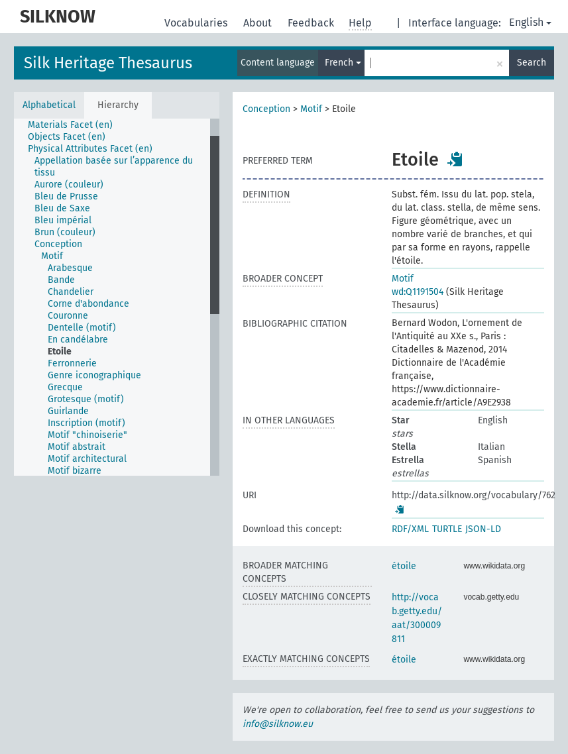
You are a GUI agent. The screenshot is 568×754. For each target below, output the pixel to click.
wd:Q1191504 (417, 291)
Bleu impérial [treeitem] (62, 220)
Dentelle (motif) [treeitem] (82, 327)
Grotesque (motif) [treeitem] (86, 399)
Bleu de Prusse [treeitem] (66, 196)
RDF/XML (410, 529)
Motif (311, 109)
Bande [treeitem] (61, 280)
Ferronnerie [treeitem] (72, 363)
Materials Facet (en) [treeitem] (70, 125)
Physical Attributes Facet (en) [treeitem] (90, 148)
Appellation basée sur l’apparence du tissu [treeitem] (113, 166)
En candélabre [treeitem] (78, 339)
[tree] (116, 297)
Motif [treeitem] (52, 256)
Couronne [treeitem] (68, 315)
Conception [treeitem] (58, 244)
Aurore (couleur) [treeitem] (68, 184)
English (530, 22)
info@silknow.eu (278, 723)
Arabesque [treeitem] (70, 268)
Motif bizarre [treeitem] (74, 470)
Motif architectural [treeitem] (87, 458)
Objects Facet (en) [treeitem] (66, 136)
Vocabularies (197, 23)
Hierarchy (118, 105)
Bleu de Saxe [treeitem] (62, 208)
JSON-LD (483, 529)
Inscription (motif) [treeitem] (86, 423)
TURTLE (447, 529)
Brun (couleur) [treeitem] (64, 232)
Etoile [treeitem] (60, 351)
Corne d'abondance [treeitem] (88, 303)
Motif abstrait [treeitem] (76, 447)
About (258, 23)
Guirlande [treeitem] (68, 411)
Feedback (312, 23)
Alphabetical (49, 105)
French (343, 62)
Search (531, 62)
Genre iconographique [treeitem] (94, 375)
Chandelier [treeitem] (70, 291)
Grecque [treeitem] (65, 387)
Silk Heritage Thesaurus (108, 63)
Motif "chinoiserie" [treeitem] (87, 435)
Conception (266, 109)
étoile (404, 566)
